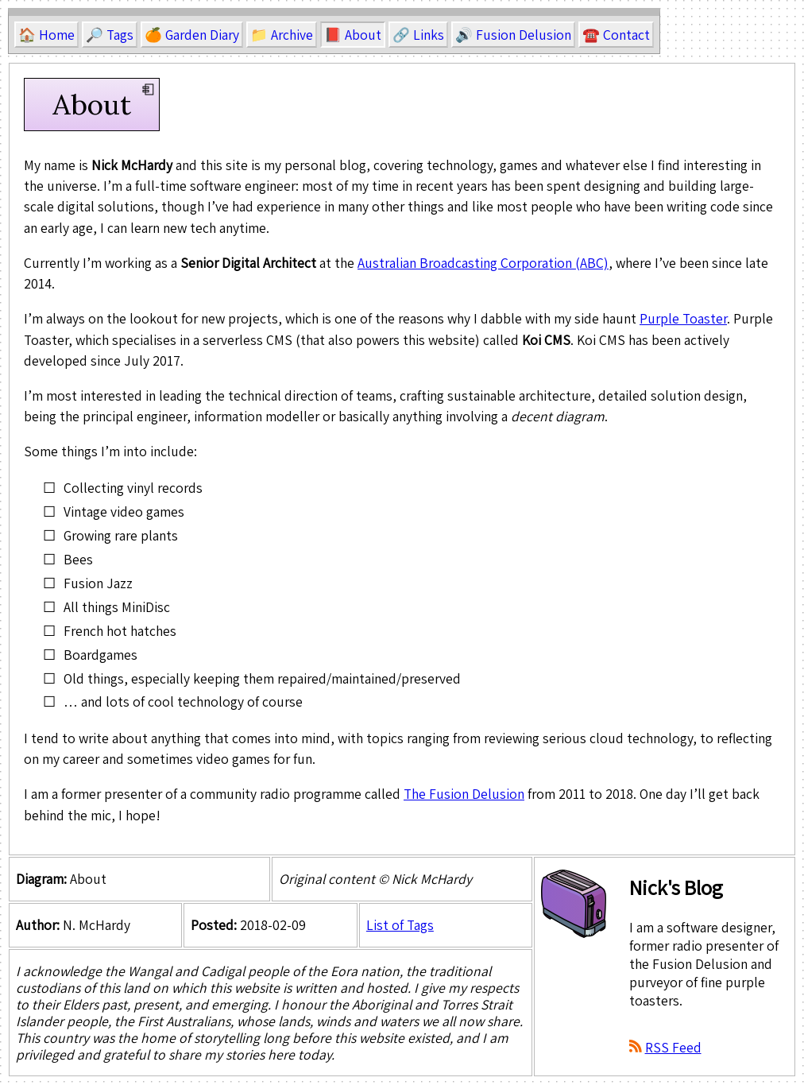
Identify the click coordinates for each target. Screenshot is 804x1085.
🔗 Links (418, 34)
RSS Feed (673, 1047)
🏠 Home (46, 34)
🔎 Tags (109, 34)
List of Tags (400, 925)
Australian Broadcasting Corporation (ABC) (483, 263)
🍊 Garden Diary (192, 34)
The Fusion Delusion (464, 794)
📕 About (352, 34)
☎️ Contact (616, 34)
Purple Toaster (683, 318)
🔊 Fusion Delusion (513, 34)
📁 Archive (281, 34)
